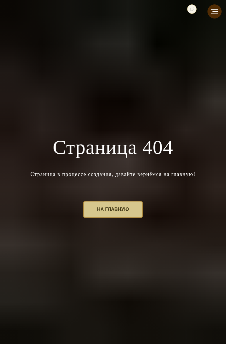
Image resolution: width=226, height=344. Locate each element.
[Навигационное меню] (214, 11)
